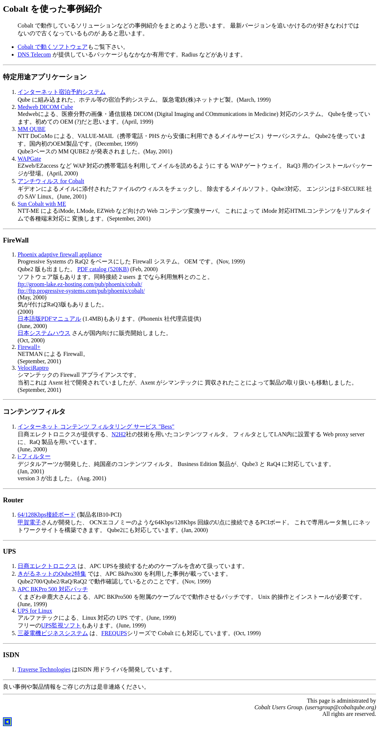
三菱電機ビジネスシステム (53, 633)
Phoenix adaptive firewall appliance (60, 254)
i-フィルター (34, 456)
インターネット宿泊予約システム (62, 92)
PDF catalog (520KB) (103, 269)
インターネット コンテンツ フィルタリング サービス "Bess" (96, 426)
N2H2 (119, 434)
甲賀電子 (29, 522)
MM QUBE (31, 129)
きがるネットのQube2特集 (52, 574)
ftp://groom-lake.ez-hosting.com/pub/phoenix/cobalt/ (80, 284)
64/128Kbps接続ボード (47, 514)
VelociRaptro (33, 368)
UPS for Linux (35, 611)
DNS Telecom (34, 54)
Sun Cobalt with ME (42, 204)
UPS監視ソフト (61, 625)
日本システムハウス (44, 333)
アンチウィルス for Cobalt (51, 181)
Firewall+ (29, 347)
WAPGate (29, 159)
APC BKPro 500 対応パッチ (53, 589)
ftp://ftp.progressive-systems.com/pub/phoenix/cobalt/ (81, 291)
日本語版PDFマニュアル (49, 319)
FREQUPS (114, 633)
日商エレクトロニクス (47, 566)
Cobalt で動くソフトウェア (53, 47)
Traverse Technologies (44, 669)
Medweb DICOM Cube (45, 107)
